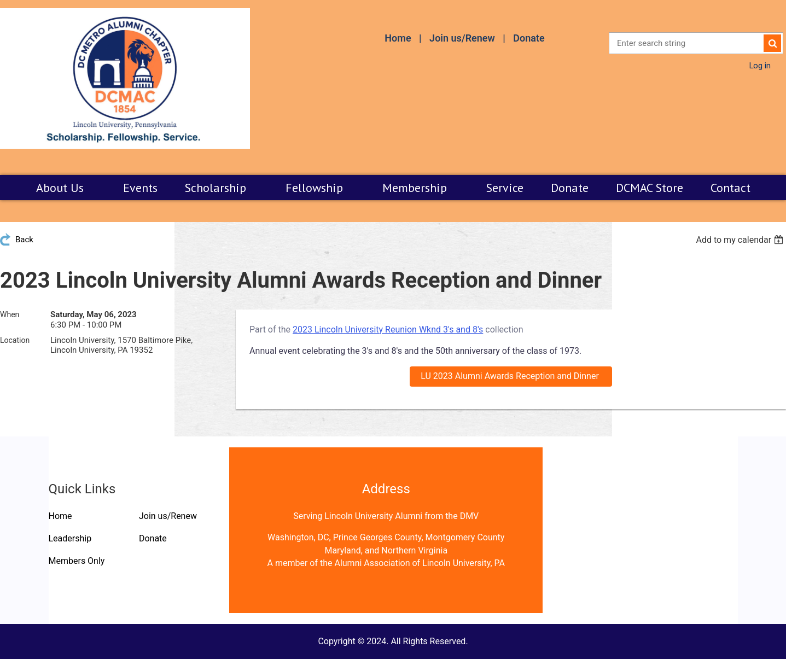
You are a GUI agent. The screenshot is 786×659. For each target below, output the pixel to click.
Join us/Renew (462, 38)
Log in (760, 65)
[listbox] (741, 240)
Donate (528, 38)
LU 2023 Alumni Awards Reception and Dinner (511, 376)
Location (15, 340)
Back (24, 239)
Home (398, 38)
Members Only (77, 561)
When (9, 314)
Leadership (70, 538)
